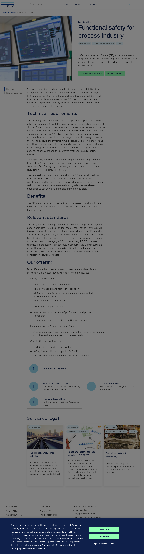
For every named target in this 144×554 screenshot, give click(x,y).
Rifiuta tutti (104, 539)
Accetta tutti (104, 532)
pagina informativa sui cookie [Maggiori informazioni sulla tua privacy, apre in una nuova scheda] (31, 550)
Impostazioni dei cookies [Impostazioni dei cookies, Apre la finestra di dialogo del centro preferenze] (104, 545)
